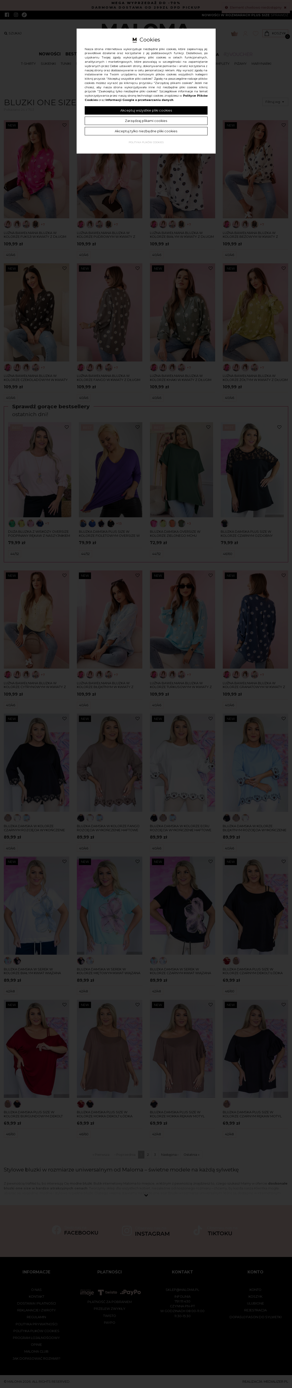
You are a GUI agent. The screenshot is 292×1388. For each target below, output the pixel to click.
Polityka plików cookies (146, 142)
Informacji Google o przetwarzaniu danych (139, 100)
